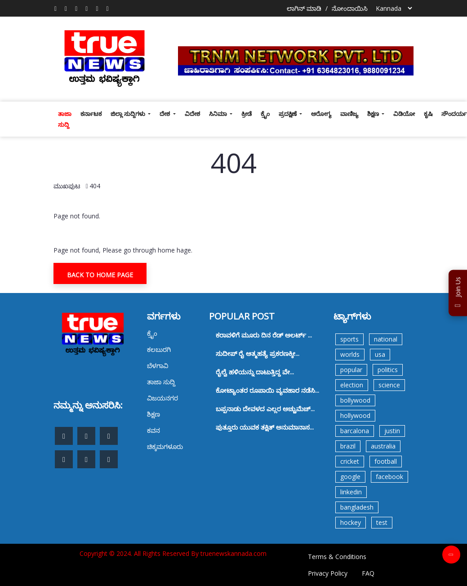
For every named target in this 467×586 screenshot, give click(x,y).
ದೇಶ (165, 114)
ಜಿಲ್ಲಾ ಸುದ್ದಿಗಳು (129, 114)
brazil (348, 446)
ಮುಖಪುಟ (66, 186)
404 (94, 186)
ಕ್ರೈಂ (265, 114)
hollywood (355, 415)
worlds (350, 354)
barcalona (354, 430)
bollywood (355, 400)
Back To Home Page (100, 275)
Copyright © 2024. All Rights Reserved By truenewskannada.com (173, 553)
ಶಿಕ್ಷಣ (373, 114)
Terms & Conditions (337, 556)
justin (392, 430)
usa (380, 354)
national (385, 339)
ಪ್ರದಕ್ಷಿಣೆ (288, 114)
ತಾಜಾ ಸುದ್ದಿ (64, 119)
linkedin (351, 492)
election (351, 385)
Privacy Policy (327, 573)
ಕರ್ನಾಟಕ (91, 114)
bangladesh (357, 507)
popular (351, 369)
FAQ (368, 573)
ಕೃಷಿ (428, 114)
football (385, 461)
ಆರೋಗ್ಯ (321, 114)
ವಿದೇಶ (192, 114)
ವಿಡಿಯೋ (404, 114)
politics (388, 369)
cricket (349, 461)
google (350, 476)
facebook (389, 476)
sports (349, 339)
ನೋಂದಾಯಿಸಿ (350, 8)
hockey (350, 522)
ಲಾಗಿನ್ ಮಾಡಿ (304, 8)
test (381, 522)
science (389, 385)
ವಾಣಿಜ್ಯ (349, 114)
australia (383, 446)
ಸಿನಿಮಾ (218, 114)
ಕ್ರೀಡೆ (246, 114)
